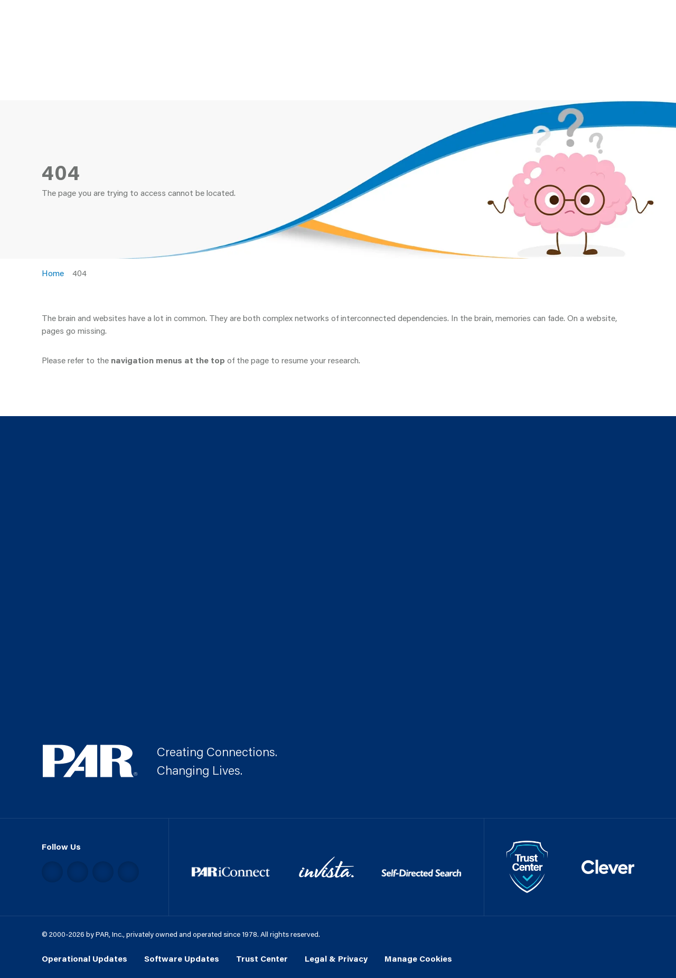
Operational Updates (84, 958)
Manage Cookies (418, 958)
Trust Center (262, 958)
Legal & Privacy (336, 958)
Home (53, 273)
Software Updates (181, 958)
